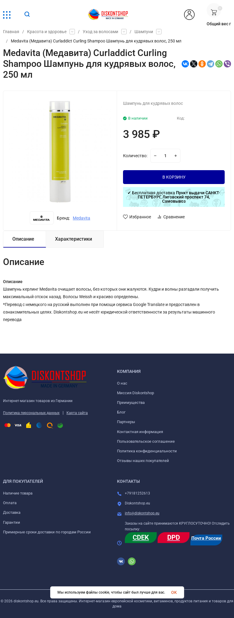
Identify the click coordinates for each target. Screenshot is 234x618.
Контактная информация (140, 431)
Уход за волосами (100, 32)
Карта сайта (77, 413)
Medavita (81, 218)
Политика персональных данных (31, 413)
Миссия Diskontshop (135, 393)
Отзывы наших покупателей (143, 460)
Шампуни (143, 32)
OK (174, 592)
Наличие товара (17, 493)
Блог (121, 412)
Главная (11, 32)
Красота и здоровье (46, 32)
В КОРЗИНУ (174, 177)
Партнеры (126, 422)
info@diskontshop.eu (142, 513)
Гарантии (11, 522)
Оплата (10, 503)
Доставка (11, 512)
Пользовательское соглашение (146, 441)
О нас (122, 383)
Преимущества (131, 402)
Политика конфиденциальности (147, 451)
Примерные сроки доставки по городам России (47, 532)
